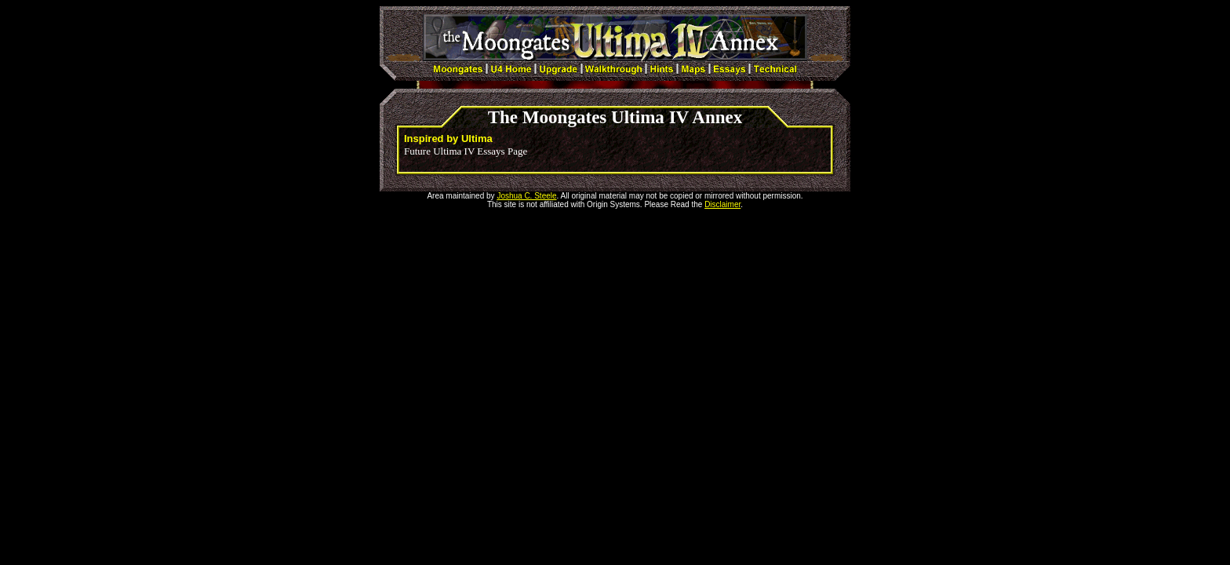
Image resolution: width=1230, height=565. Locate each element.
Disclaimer (722, 204)
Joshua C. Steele (526, 195)
